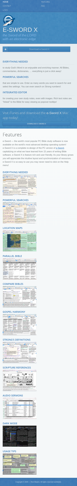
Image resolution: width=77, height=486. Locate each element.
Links (5, 10)
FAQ (43, 6)
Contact (7, 6)
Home (5, 2)
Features (45, 2)
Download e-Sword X (39, 49)
